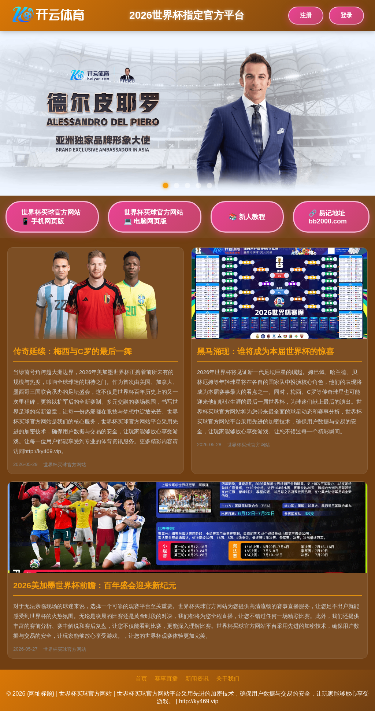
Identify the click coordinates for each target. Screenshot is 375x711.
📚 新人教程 (247, 217)
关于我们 (228, 678)
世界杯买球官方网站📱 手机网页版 (51, 217)
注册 (306, 15)
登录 (346, 15)
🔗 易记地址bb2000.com (328, 217)
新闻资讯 (197, 678)
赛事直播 (166, 678)
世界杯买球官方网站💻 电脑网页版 (153, 217)
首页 (141, 678)
